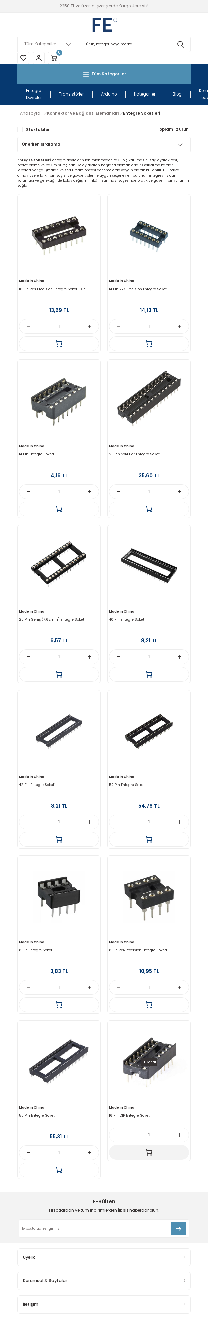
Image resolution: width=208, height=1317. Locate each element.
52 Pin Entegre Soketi (127, 784)
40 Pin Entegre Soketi (127, 619)
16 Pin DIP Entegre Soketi (130, 1115)
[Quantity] (59, 326)
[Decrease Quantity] (28, 326)
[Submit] (178, 1228)
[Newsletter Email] (104, 1228)
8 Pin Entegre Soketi (36, 950)
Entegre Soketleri (141, 113)
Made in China (31, 281)
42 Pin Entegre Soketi (37, 784)
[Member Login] (39, 58)
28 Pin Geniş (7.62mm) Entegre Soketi (52, 619)
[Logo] (104, 24)
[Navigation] (104, 74)
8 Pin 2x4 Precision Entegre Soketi (138, 950)
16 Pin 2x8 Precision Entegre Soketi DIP (52, 289)
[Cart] (54, 58)
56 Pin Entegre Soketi (37, 1115)
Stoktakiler (38, 129)
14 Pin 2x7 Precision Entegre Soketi (138, 289)
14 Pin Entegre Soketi (36, 454)
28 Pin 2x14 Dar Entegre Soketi (135, 454)
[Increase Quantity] (89, 326)
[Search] (104, 44)
